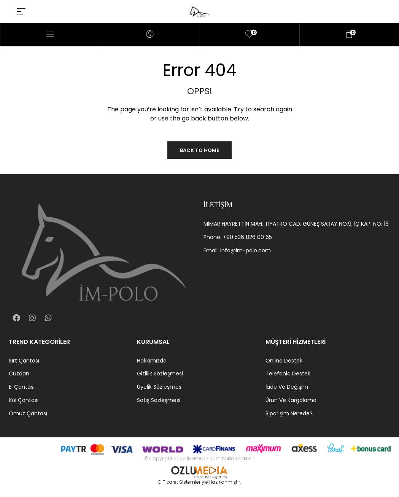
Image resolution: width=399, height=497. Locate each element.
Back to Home (199, 150)
